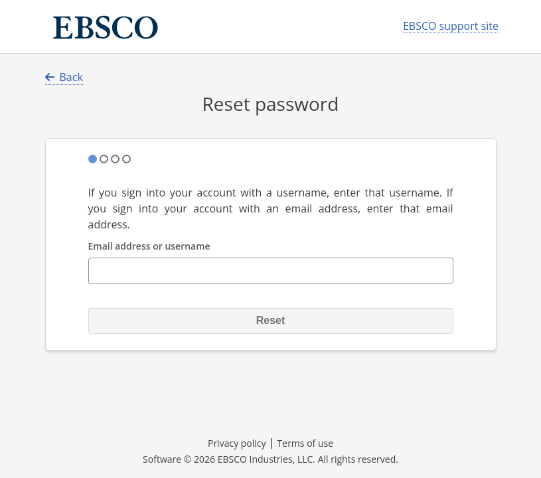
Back (64, 77)
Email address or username (149, 246)
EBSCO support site (451, 26)
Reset (270, 320)
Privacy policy (237, 443)
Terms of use (305, 443)
